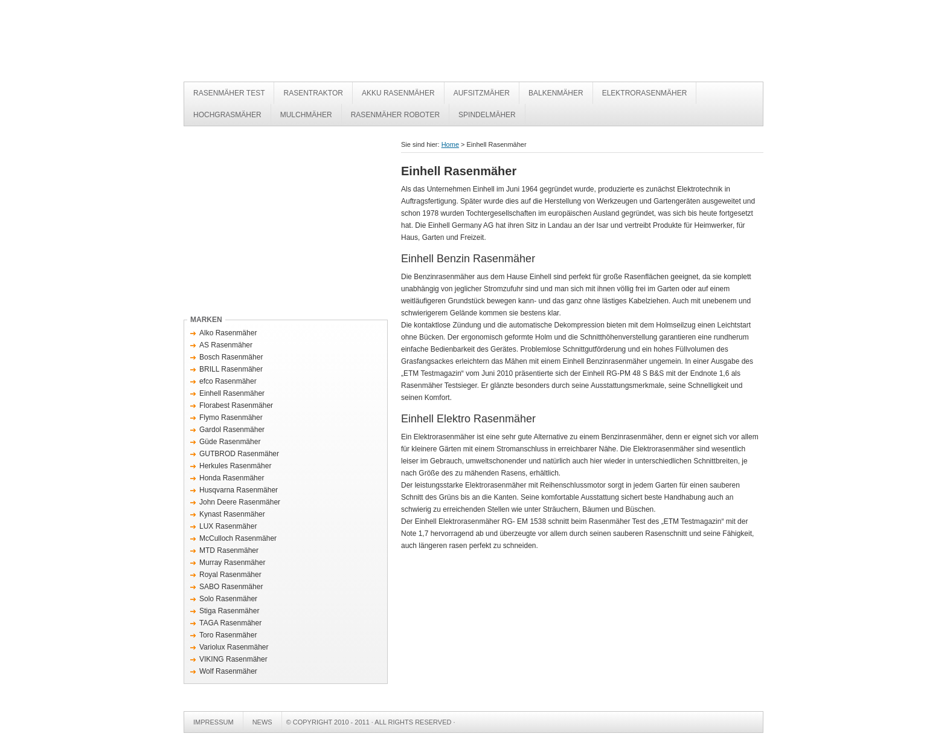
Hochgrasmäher (227, 115)
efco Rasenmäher (228, 381)
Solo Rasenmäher (228, 599)
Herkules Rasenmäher (235, 466)
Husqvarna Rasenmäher (238, 490)
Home (450, 144)
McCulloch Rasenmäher (238, 538)
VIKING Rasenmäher (233, 659)
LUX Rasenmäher (228, 526)
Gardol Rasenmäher (232, 429)
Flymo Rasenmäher (231, 417)
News (262, 722)
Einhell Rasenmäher (232, 393)
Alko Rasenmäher (228, 333)
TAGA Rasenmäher (230, 623)
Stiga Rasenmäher (229, 611)
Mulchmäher (306, 115)
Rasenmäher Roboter (395, 115)
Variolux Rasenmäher (234, 647)
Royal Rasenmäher (230, 574)
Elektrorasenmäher (644, 93)
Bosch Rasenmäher (231, 357)
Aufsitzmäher (482, 93)
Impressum (213, 722)
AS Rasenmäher (225, 345)
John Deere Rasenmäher (239, 502)
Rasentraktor (312, 93)
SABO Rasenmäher (231, 586)
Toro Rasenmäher (228, 635)
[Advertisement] (285, 223)
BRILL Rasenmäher (231, 369)
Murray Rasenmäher (232, 562)
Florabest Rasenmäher (236, 405)
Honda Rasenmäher (231, 478)
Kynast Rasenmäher (232, 514)
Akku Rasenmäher (398, 93)
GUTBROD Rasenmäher (239, 454)
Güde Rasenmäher (229, 441)
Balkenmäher (555, 93)
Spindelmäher (487, 115)
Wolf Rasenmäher (228, 671)
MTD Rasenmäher (228, 550)
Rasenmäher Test (365, 44)
